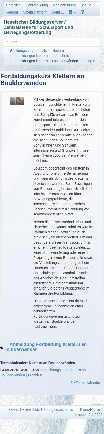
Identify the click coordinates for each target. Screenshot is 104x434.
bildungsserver (23, 51)
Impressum (10, 409)
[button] (72, 12)
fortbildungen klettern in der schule (42, 56)
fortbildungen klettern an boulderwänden (46, 61)
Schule (85, 5)
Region (12, 12)
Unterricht (14, 5)
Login (90, 61)
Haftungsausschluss (57, 409)
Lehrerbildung (37, 5)
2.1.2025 (96, 415)
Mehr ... (58, 12)
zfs (44, 51)
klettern (58, 51)
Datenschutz (30, 409)
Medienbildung (64, 5)
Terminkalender (85, 383)
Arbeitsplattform (34, 12)
